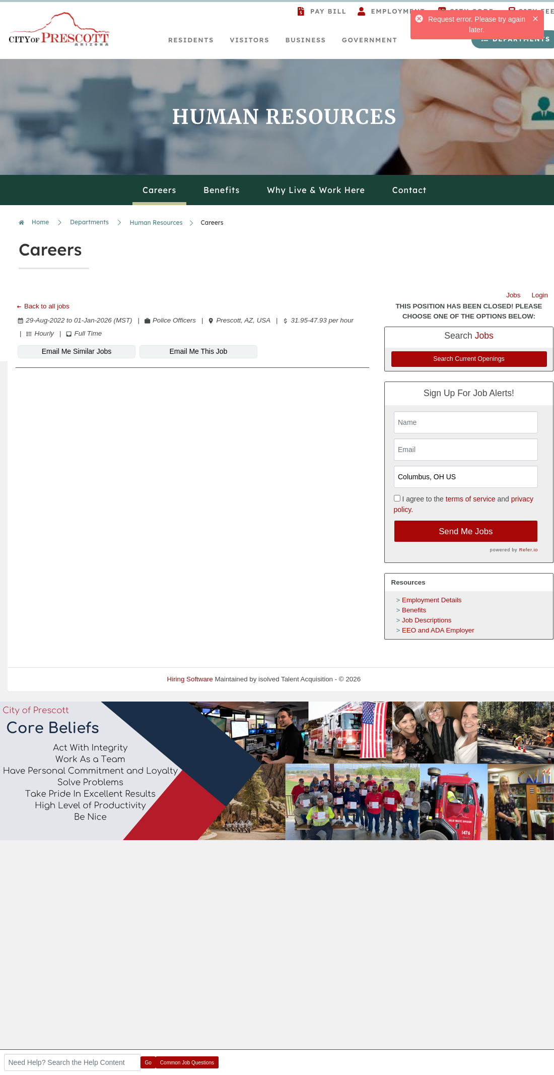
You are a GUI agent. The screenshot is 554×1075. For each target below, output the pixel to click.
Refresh (390, 679)
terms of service (471, 499)
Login (539, 295)
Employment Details (432, 600)
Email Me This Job (199, 351)
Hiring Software (190, 679)
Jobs (513, 295)
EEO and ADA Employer (438, 630)
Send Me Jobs (466, 531)
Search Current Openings (469, 358)
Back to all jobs (43, 306)
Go (148, 1062)
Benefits (414, 610)
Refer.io (528, 549)
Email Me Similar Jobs (76, 351)
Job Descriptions (427, 620)
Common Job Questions (187, 1062)
